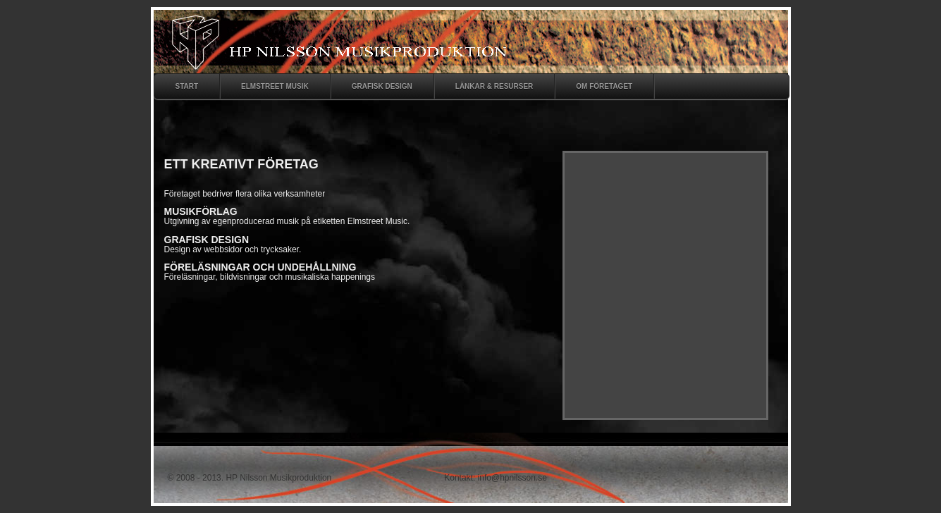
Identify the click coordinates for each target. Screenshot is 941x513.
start (187, 86)
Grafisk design (382, 86)
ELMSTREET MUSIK (275, 86)
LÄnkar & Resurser (494, 86)
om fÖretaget (604, 86)
